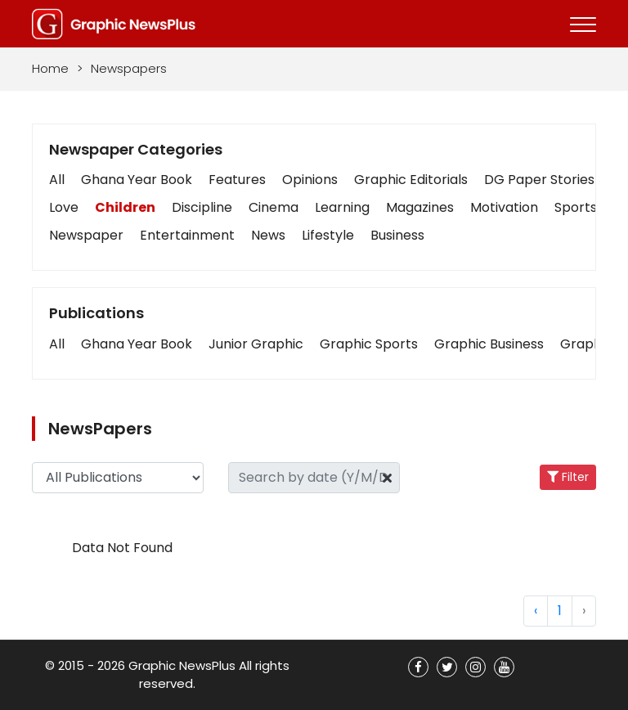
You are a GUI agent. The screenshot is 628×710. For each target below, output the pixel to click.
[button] (57, 344)
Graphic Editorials (411, 179)
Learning (342, 207)
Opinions (310, 179)
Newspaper (86, 235)
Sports (575, 207)
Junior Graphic (256, 344)
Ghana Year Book (136, 179)
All (57, 179)
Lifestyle (328, 235)
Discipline (202, 207)
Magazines (420, 207)
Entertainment (187, 235)
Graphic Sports (369, 344)
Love (63, 207)
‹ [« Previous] (535, 610)
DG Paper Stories (539, 179)
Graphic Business (489, 344)
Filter (568, 477)
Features (237, 179)
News (268, 235)
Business (397, 235)
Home (50, 68)
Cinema (273, 207)
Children (125, 207)
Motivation (504, 207)
